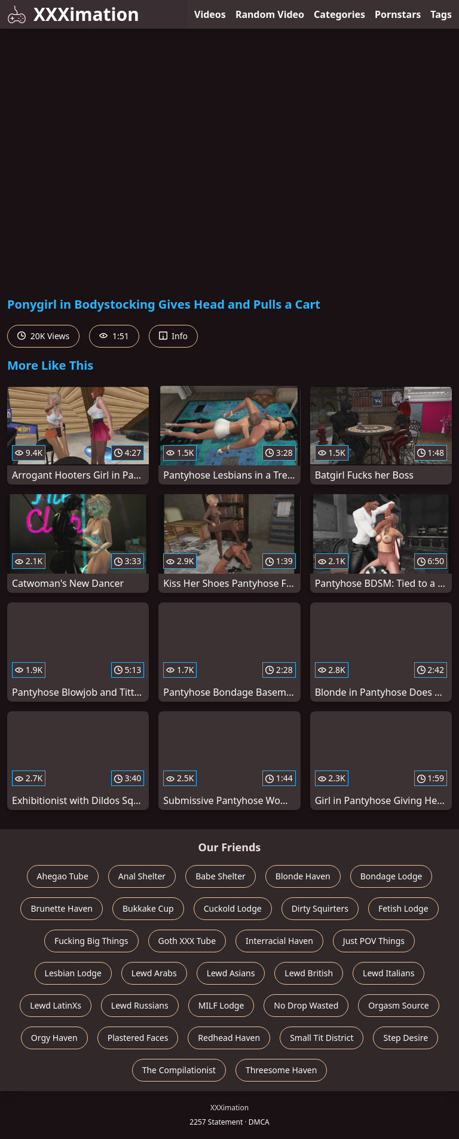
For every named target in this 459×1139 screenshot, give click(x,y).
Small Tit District (321, 1037)
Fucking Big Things (91, 940)
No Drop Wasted (306, 1005)
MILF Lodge (221, 1005)
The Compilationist (179, 1070)
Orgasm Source (398, 1005)
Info (173, 336)
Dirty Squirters (320, 908)
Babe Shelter (220, 876)
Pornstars (398, 14)
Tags (441, 14)
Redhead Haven (229, 1037)
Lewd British (308, 973)
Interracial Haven (279, 940)
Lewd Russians (140, 1005)
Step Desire (405, 1037)
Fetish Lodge (403, 908)
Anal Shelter (142, 876)
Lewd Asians (231, 973)
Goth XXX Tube (187, 940)
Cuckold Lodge (233, 908)
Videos (210, 14)
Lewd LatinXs (55, 1005)
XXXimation (73, 14)
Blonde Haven (303, 876)
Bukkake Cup (148, 908)
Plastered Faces (138, 1037)
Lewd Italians (388, 973)
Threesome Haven (281, 1070)
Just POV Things (374, 940)
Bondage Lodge (391, 876)
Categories (339, 14)
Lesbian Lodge (73, 973)
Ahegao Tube (62, 876)
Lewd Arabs (154, 973)
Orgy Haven (54, 1037)
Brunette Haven (61, 908)
